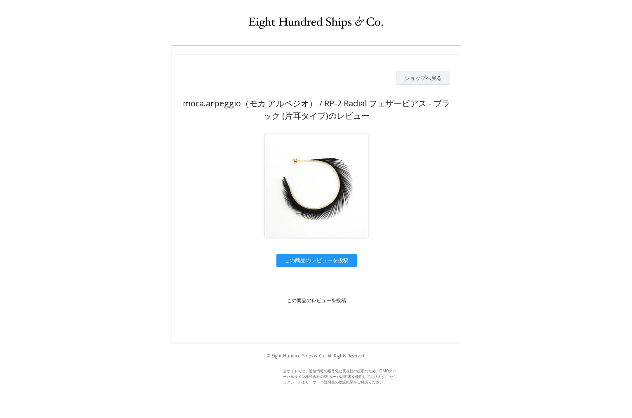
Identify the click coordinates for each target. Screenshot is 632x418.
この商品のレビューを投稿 (316, 260)
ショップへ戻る (423, 78)
